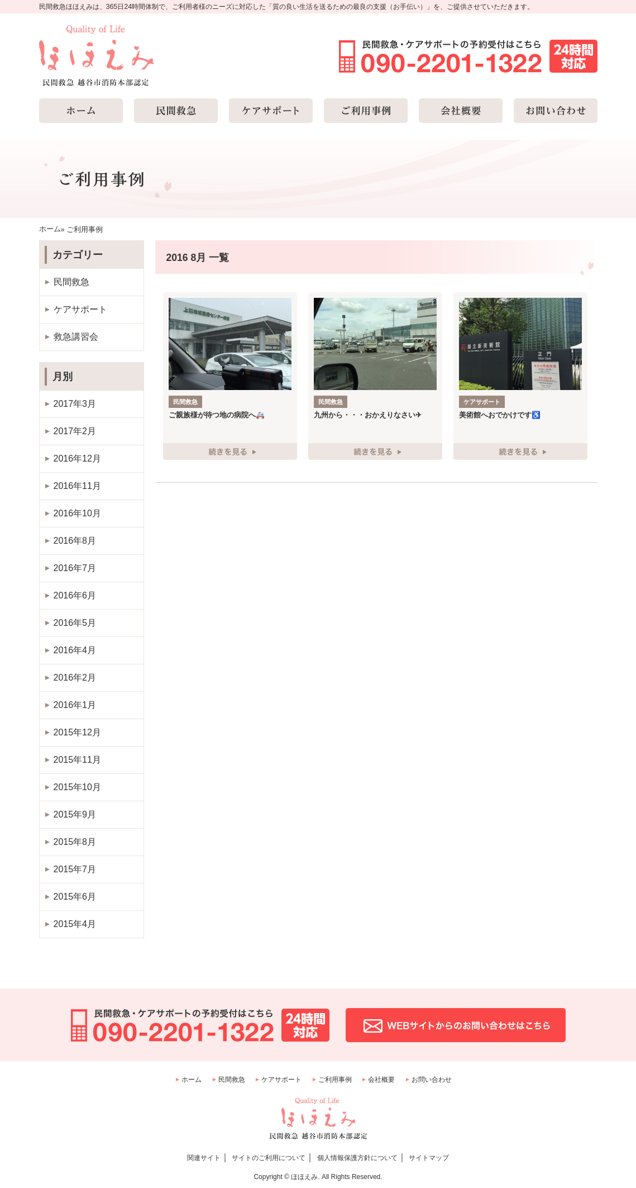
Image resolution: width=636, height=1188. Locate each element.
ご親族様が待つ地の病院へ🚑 (217, 415)
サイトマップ (429, 1158)
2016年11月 (77, 486)
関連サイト (204, 1158)
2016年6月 (75, 595)
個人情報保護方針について (357, 1158)
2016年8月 (75, 540)
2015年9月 (75, 814)
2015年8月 (75, 842)
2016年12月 (77, 458)
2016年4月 (75, 650)
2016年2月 (75, 677)
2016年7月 (75, 568)
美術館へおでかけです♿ (500, 415)
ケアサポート (80, 309)
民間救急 (71, 282)
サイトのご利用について (268, 1158)
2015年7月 (75, 869)
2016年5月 (75, 623)
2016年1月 (75, 705)
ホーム (191, 1080)
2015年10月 (77, 787)
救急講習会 (76, 336)
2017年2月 (75, 431)
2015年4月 (75, 924)
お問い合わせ (432, 1080)
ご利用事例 (335, 1080)
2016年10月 (77, 513)
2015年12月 (77, 732)
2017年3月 (75, 403)
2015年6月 (75, 896)
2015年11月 (77, 759)
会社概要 (381, 1080)
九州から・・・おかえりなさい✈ (368, 415)
